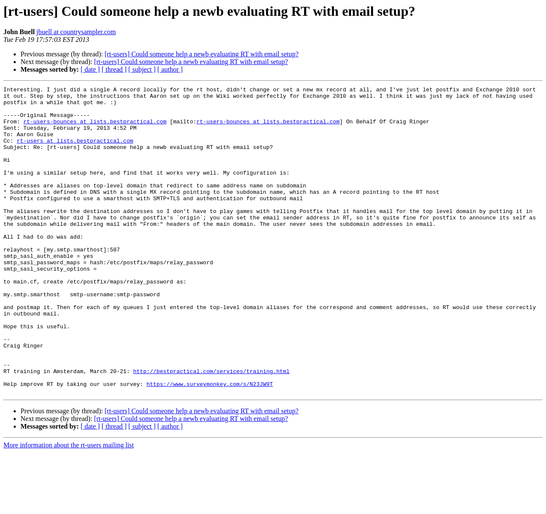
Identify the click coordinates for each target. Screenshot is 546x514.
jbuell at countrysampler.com (76, 31)
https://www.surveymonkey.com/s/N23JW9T (209, 444)
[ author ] (170, 69)
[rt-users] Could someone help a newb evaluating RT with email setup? (202, 54)
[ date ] (90, 69)
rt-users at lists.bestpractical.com (75, 152)
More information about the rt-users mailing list (68, 506)
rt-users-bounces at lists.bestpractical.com (94, 129)
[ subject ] (142, 69)
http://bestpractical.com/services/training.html (211, 428)
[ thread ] (114, 69)
